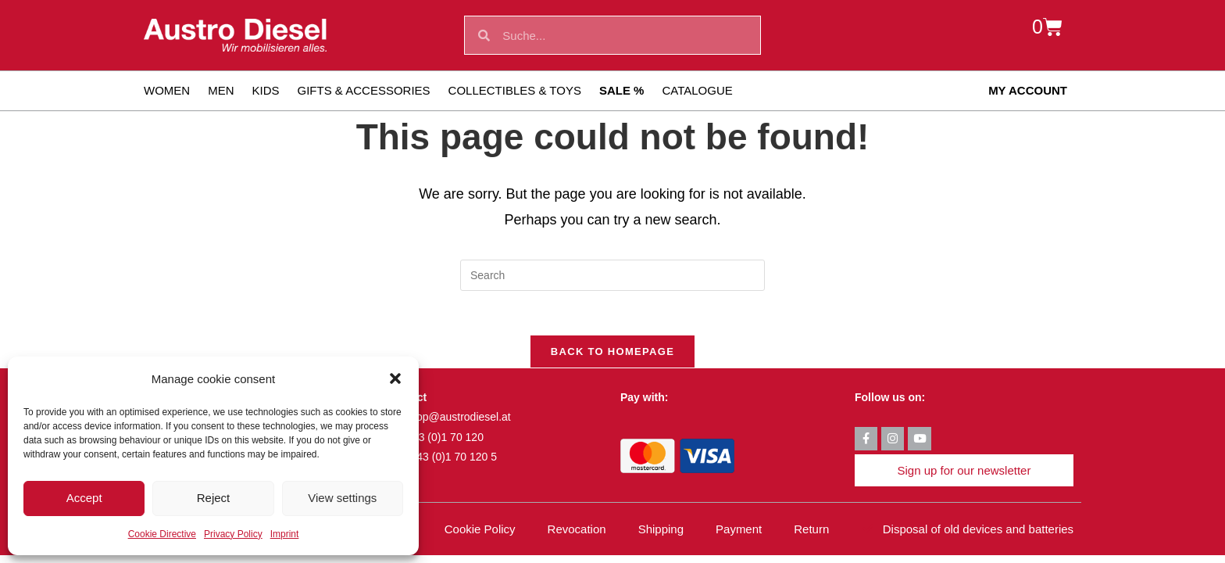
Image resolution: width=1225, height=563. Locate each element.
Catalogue (697, 90)
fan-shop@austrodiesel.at (448, 420)
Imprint (284, 534)
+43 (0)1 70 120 (445, 440)
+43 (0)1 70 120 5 (453, 460)
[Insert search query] (612, 275)
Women (167, 90)
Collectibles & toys (514, 90)
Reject (213, 497)
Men (221, 90)
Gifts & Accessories (364, 90)
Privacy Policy (233, 534)
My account (1027, 90)
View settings (342, 497)
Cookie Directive (162, 534)
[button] (395, 378)
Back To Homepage (612, 354)
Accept (84, 497)
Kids (266, 90)
